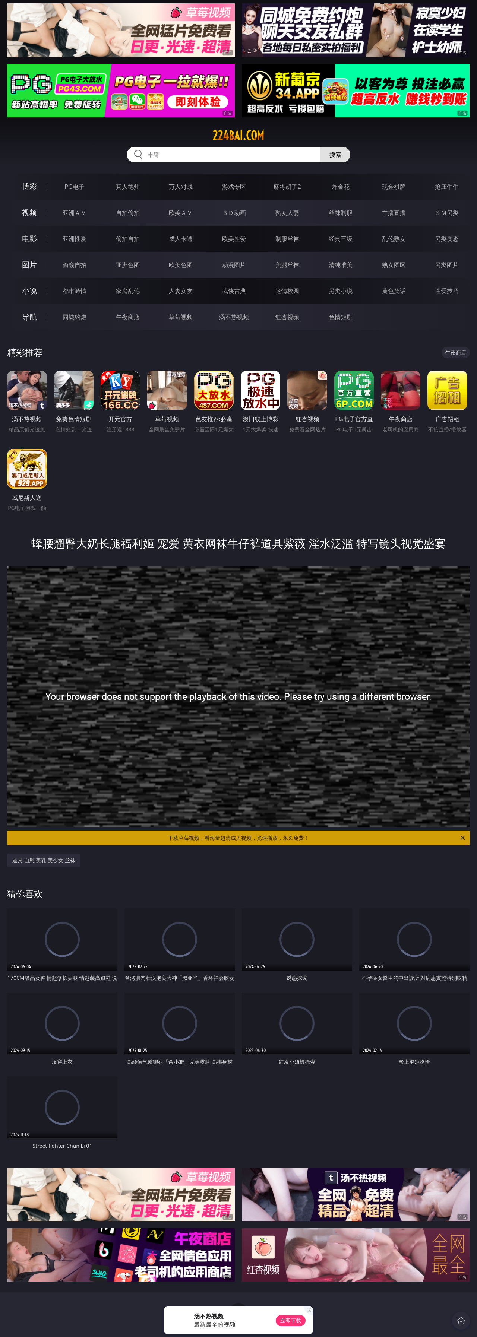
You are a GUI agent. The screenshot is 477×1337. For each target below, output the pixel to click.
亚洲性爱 (74, 239)
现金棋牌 (394, 186)
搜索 (335, 154)
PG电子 (74, 186)
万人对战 (181, 186)
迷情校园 (287, 291)
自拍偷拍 (128, 213)
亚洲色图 (128, 265)
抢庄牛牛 (447, 186)
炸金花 (341, 186)
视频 (29, 212)
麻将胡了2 (287, 186)
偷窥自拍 (74, 265)
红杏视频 (287, 317)
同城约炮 (74, 317)
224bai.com (238, 135)
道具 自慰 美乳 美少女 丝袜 (43, 860)
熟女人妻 (287, 213)
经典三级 (341, 239)
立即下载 (290, 1320)
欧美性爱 (234, 239)
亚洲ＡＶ (74, 213)
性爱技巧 (447, 291)
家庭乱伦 (128, 291)
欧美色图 (181, 265)
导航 (29, 317)
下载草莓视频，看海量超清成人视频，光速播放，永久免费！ (317, 837)
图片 (29, 265)
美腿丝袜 (287, 265)
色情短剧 (341, 317)
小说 (29, 291)
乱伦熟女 (394, 239)
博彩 (29, 186)
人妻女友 (181, 291)
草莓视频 (181, 317)
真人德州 (128, 186)
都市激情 (74, 291)
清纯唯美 (341, 265)
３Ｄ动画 (234, 213)
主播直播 (394, 213)
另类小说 (341, 291)
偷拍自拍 (128, 239)
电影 (29, 239)
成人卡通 (181, 239)
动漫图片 (234, 265)
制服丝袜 (287, 239)
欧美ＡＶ (181, 213)
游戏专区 (234, 186)
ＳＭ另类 (447, 213)
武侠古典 (234, 291)
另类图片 (447, 265)
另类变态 (447, 239)
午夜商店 (128, 317)
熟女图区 (394, 265)
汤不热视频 (234, 317)
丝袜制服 (341, 213)
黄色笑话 (394, 291)
